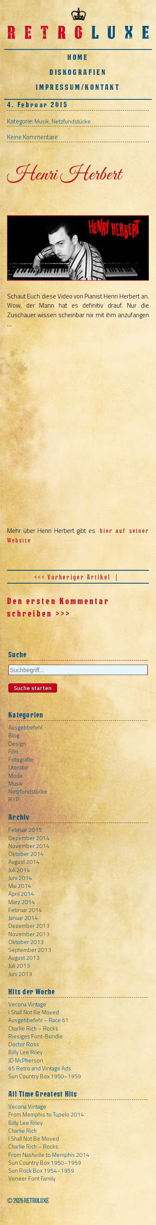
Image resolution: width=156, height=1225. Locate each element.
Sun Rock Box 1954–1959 (41, 1170)
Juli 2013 (19, 965)
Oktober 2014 (26, 853)
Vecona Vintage (27, 1004)
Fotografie (20, 759)
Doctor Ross (23, 1044)
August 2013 (24, 957)
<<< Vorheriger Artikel (72, 577)
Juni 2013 (20, 973)
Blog (14, 735)
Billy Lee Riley (25, 1052)
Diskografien (78, 72)
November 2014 (29, 845)
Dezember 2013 (29, 925)
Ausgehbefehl (25, 727)
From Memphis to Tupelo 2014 (46, 1114)
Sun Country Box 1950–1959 (44, 1076)
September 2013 (29, 949)
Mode (15, 775)
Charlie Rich (22, 1130)
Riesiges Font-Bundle (35, 1036)
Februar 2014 (25, 909)
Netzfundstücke (71, 121)
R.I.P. (14, 799)
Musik (42, 121)
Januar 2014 (23, 917)
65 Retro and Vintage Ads (39, 1068)
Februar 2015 (25, 829)
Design (17, 743)
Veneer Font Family (32, 1178)
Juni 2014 (20, 877)
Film (13, 751)
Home (77, 57)
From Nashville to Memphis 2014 (48, 1154)
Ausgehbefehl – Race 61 (38, 1019)
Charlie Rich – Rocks (33, 1028)
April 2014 (21, 893)
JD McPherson (25, 1060)
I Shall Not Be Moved (33, 1012)
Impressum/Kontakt (78, 87)
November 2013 (29, 933)
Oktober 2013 (26, 941)
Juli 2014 (19, 869)
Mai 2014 (19, 885)
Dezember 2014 (29, 837)
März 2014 (21, 901)
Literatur (18, 767)
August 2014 (24, 861)
